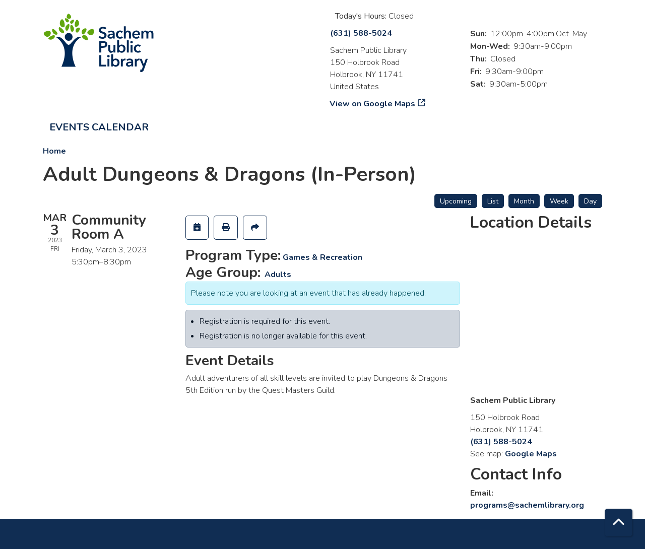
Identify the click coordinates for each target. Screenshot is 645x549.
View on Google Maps (372, 103)
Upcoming (456, 201)
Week (559, 201)
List (492, 201)
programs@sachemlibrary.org (527, 505)
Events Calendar (99, 127)
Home (54, 151)
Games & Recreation (322, 257)
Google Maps (531, 453)
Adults (278, 274)
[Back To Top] (618, 522)
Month (524, 201)
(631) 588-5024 (361, 33)
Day (590, 201)
